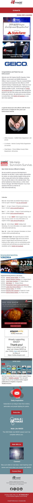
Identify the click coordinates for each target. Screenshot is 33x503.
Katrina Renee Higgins (12, 292)
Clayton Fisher (10, 288)
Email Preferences (12, 501)
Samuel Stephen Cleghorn (13, 279)
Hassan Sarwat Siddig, (12, 277)
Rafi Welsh (9, 283)
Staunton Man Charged (12, 290)
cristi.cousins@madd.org (17, 208)
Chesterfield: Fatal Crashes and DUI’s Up (17, 285)
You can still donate (21, 202)
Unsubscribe (22, 501)
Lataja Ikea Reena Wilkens (13, 287)
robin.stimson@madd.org (17, 220)
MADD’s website (14, 378)
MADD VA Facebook (19, 96)
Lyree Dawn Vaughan (12, 281)
